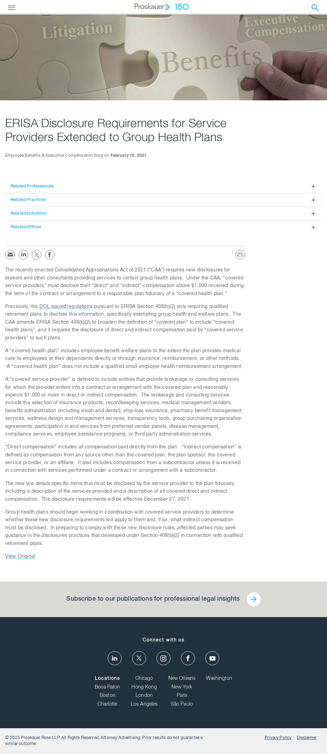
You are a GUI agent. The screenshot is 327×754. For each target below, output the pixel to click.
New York (182, 687)
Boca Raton (107, 687)
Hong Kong (144, 687)
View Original (20, 556)
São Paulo (182, 704)
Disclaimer (307, 738)
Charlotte (107, 704)
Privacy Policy (278, 738)
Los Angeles (144, 704)
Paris (182, 695)
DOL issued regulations (65, 307)
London (144, 695)
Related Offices (25, 227)
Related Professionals (32, 186)
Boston (107, 695)
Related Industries (28, 213)
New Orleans (182, 678)
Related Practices (28, 200)
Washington (219, 678)
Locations (107, 678)
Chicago (144, 678)
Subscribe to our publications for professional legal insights (152, 599)
